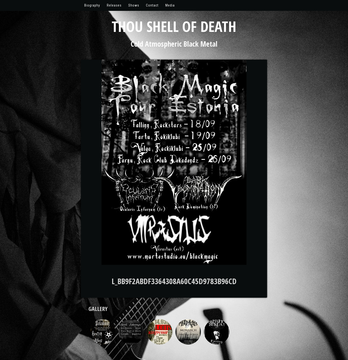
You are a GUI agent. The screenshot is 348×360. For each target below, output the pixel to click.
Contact (152, 5)
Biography (92, 5)
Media (170, 5)
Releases (114, 5)
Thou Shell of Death (174, 26)
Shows (133, 5)
